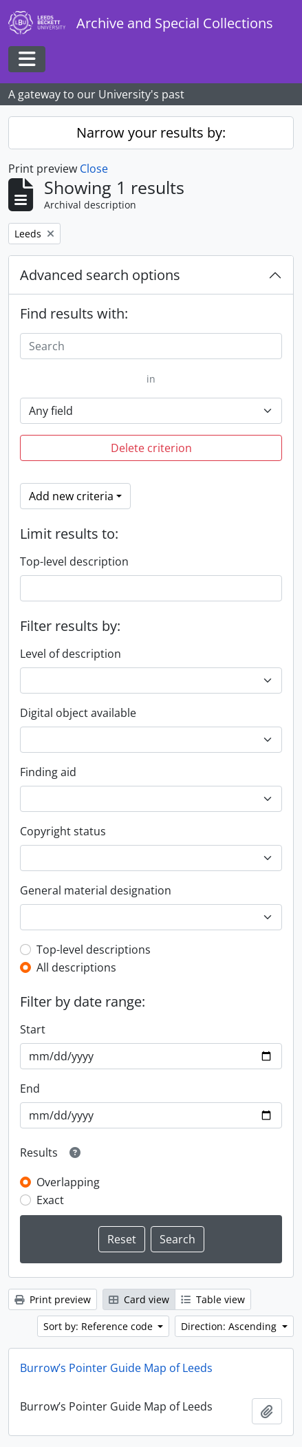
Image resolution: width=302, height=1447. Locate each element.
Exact (50, 1200)
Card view (139, 1299)
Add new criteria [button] (71, 496)
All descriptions (76, 967)
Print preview (52, 1299)
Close (94, 168)
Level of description (70, 653)
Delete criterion (151, 447)
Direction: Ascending (230, 1326)
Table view (213, 1299)
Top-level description (74, 561)
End (30, 1088)
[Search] (151, 346)
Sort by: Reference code (99, 1326)
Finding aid (48, 772)
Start (32, 1029)
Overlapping (68, 1182)
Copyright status (63, 831)
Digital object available (78, 712)
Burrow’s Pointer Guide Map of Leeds (116, 1367)
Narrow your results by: (151, 132)
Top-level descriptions (93, 949)
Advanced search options (100, 275)
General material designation (95, 890)
